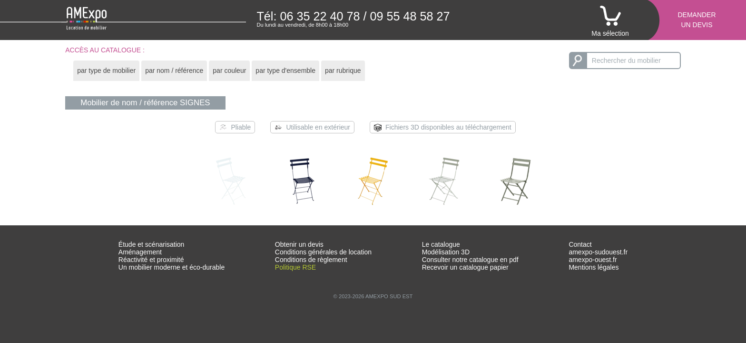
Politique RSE (295, 267)
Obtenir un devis (299, 244)
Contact (580, 244)
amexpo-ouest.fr (593, 259)
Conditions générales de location (323, 252)
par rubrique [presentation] (343, 70)
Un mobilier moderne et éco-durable (171, 267)
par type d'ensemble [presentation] (285, 70)
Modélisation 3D (446, 252)
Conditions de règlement (311, 259)
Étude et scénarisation (151, 244)
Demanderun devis (696, 20)
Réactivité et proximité (151, 259)
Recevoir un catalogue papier (465, 267)
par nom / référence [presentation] (174, 70)
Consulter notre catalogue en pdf (470, 259)
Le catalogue (441, 244)
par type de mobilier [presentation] (106, 70)
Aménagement (140, 252)
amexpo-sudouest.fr (598, 252)
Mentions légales (593, 267)
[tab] (106, 70)
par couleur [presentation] (229, 70)
